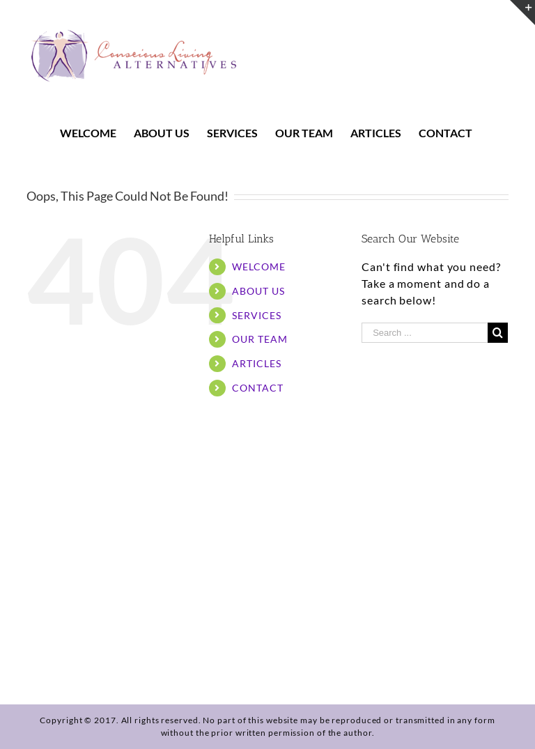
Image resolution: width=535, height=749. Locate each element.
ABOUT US (258, 291)
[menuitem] (97, 133)
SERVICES (256, 315)
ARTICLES (256, 363)
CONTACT (257, 388)
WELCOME (258, 266)
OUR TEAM (259, 339)
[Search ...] (425, 333)
